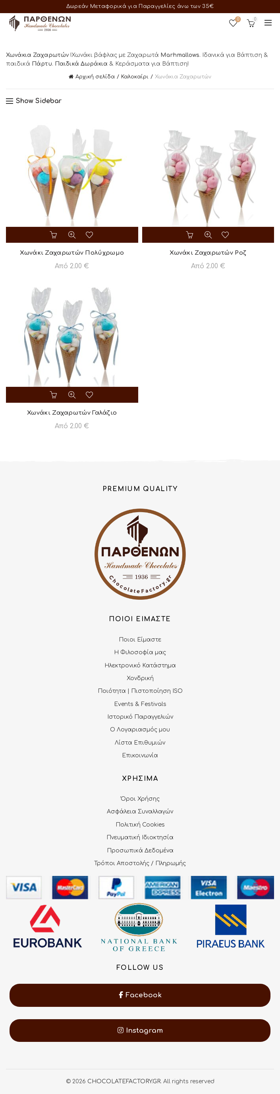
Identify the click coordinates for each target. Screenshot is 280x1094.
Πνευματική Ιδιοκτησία (140, 837)
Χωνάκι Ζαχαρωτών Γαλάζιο (72, 413)
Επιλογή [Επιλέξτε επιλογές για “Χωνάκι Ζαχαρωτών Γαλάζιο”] (54, 395)
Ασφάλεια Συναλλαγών (140, 812)
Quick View (72, 235)
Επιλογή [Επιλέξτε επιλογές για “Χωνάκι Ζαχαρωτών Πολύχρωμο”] (54, 235)
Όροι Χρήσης (140, 799)
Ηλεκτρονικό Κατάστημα (140, 666)
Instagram (140, 1030)
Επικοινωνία (140, 756)
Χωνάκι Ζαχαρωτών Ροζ (208, 253)
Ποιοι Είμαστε (140, 640)
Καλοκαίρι (135, 77)
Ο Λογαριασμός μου (140, 730)
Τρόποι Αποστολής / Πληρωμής (140, 863)
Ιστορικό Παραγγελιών (140, 717)
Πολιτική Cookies (140, 825)
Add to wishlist (90, 235)
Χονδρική (140, 678)
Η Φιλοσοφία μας (140, 652)
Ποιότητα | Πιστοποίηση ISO (140, 691)
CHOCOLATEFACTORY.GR (123, 1081)
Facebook (140, 995)
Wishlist (237, 19)
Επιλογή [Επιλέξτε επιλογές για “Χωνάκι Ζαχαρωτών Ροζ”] (190, 235)
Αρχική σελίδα (95, 77)
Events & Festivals (140, 704)
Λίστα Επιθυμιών (140, 743)
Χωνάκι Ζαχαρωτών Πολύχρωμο (72, 253)
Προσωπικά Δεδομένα (140, 851)
